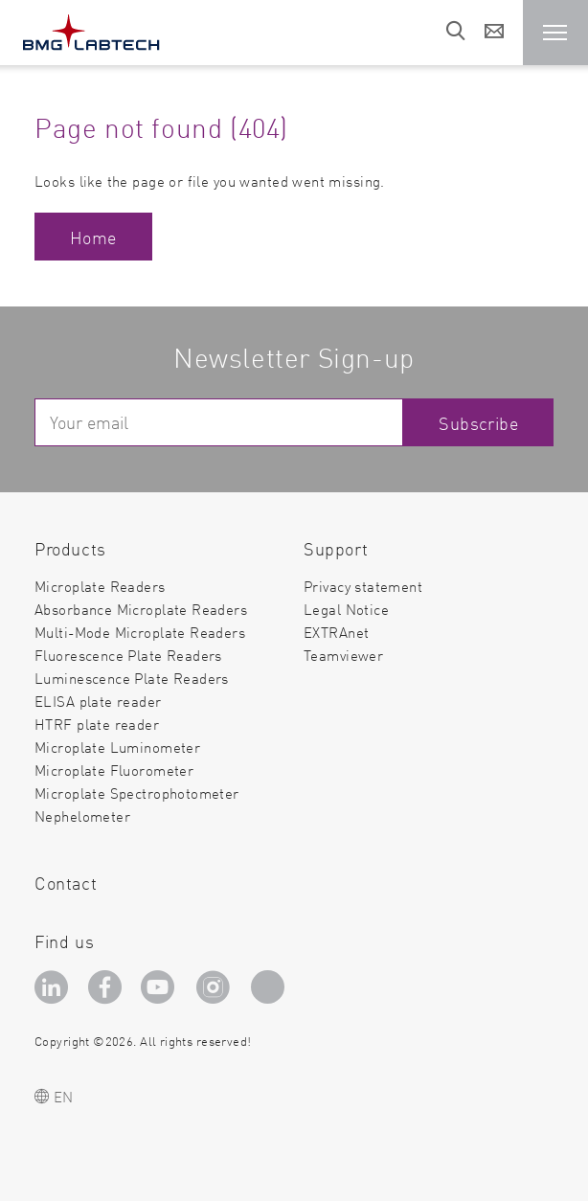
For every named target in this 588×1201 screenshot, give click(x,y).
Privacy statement (363, 586)
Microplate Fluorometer (113, 770)
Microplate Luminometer (117, 747)
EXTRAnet (336, 632)
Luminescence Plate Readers (131, 678)
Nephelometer (82, 816)
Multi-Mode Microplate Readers (139, 632)
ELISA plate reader (98, 701)
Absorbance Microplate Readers (140, 609)
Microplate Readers (100, 586)
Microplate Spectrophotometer (136, 793)
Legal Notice (346, 609)
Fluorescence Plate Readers (128, 655)
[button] (555, 32)
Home (93, 237)
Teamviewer (343, 655)
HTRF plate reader (96, 724)
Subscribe (478, 423)
